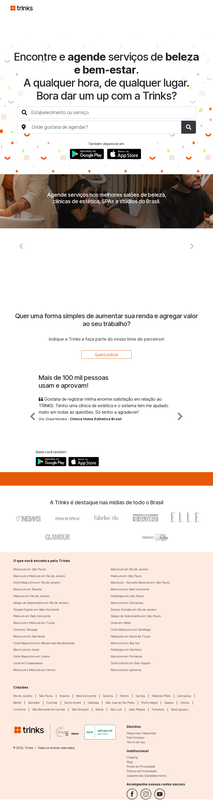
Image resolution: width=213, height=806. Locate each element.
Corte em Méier (121, 623)
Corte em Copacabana (28, 663)
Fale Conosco (135, 737)
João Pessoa (137, 709)
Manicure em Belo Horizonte (130, 589)
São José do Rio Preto (120, 703)
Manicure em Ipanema (126, 670)
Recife (17, 703)
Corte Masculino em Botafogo (131, 629)
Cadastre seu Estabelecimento (146, 776)
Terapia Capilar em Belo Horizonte (36, 609)
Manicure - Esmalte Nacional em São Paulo (140, 582)
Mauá (99, 709)
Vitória (184, 703)
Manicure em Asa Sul (125, 643)
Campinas (184, 696)
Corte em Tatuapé (25, 629)
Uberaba (93, 703)
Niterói (124, 696)
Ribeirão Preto (161, 696)
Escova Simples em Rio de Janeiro (133, 609)
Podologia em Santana (126, 650)
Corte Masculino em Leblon (31, 656)
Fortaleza (158, 709)
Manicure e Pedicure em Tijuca (34, 623)
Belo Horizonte (86, 696)
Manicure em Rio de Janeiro (129, 569)
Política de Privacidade (142, 771)
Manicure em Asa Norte (29, 636)
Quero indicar (106, 354)
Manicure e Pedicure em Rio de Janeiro (39, 576)
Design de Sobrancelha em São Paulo (136, 616)
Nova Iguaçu (179, 709)
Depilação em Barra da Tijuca (130, 636)
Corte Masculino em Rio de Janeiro (36, 582)
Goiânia (108, 696)
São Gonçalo (80, 709)
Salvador (34, 703)
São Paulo (46, 696)
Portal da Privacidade (141, 766)
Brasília (65, 696)
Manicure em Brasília (27, 589)
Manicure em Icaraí (26, 650)
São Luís (116, 709)
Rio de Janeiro (22, 696)
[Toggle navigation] (196, 7)
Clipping (132, 757)
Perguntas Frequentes (141, 733)
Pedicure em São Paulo (126, 576)
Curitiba (52, 703)
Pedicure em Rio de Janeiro (31, 596)
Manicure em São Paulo (29, 569)
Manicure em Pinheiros (126, 656)
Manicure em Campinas (127, 603)
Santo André (72, 703)
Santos (140, 696)
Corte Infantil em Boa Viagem (131, 663)
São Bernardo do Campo (48, 709)
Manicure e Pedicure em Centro (34, 670)
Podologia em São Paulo (127, 596)
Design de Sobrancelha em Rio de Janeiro (40, 603)
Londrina (19, 709)
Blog (130, 762)
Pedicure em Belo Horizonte (31, 616)
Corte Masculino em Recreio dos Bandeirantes (43, 643)
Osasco (168, 703)
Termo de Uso (136, 742)
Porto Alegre (149, 703)
